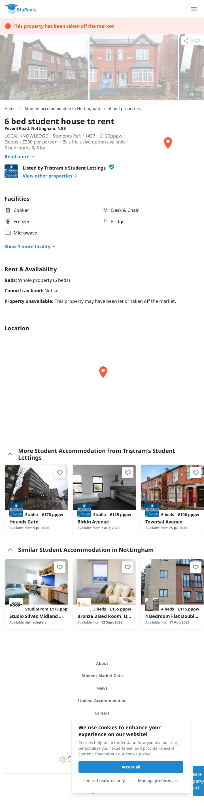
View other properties (51, 175)
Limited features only (104, 780)
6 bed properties (125, 108)
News (102, 688)
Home (10, 108)
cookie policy (138, 754)
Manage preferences (158, 780)
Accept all (131, 767)
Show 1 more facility (31, 246)
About (102, 663)
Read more (20, 156)
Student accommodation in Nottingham (62, 108)
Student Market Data (102, 675)
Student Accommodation (102, 700)
